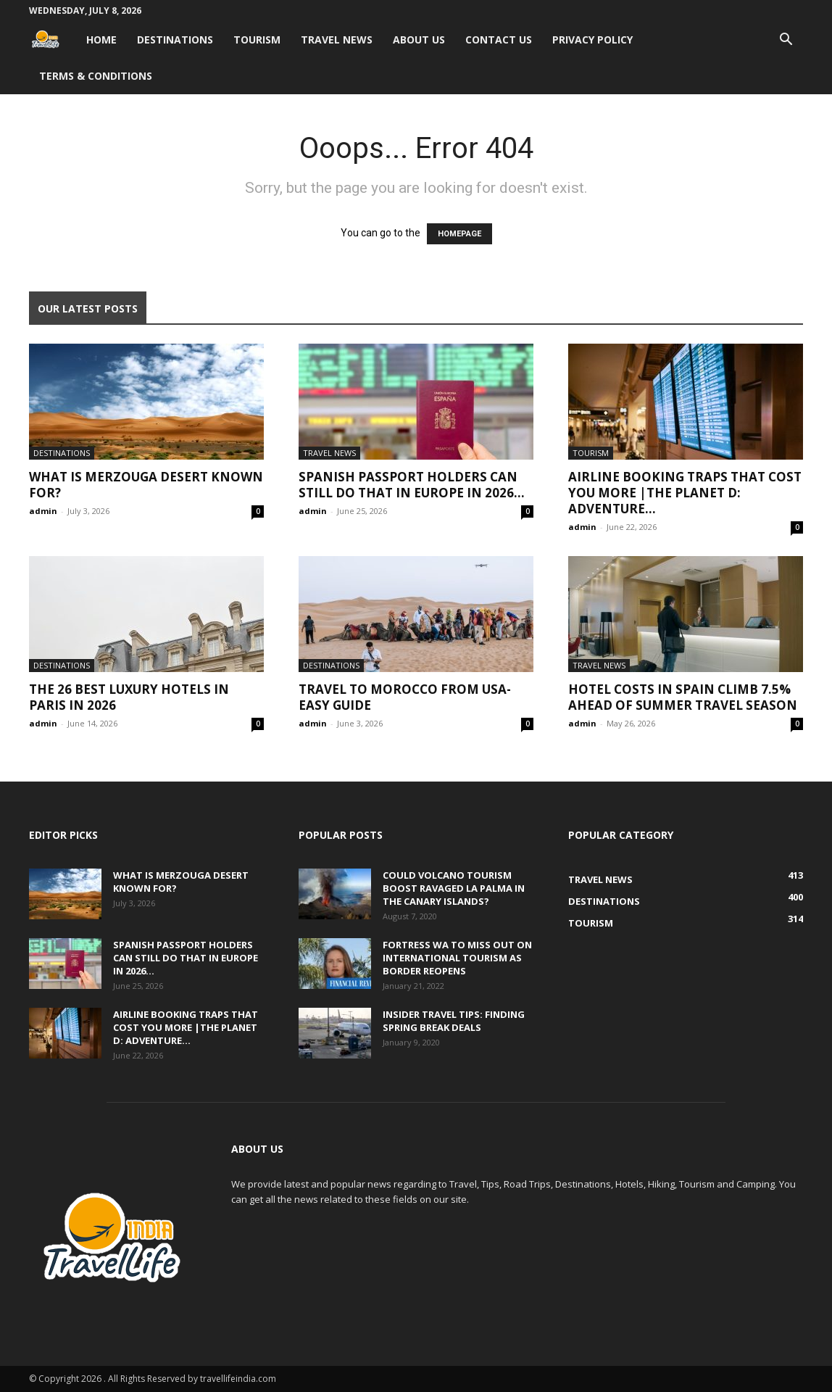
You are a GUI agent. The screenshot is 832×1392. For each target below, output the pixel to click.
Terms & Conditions (95, 76)
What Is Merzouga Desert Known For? (146, 484)
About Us (419, 39)
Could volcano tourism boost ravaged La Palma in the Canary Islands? (454, 888)
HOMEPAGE (459, 234)
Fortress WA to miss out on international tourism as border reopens (457, 957)
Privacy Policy (592, 39)
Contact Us (498, 39)
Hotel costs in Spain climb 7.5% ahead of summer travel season (682, 697)
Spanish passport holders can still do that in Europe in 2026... (412, 484)
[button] (785, 41)
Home (101, 39)
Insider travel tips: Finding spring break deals (454, 1021)
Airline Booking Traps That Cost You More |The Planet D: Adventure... (685, 492)
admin (43, 510)
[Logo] (52, 39)
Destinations (175, 39)
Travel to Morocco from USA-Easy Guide (405, 697)
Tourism (256, 39)
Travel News (337, 39)
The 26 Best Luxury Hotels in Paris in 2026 (129, 697)
